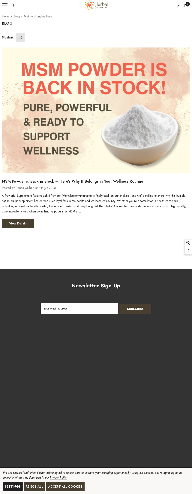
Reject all (34, 486)
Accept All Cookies (65, 486)
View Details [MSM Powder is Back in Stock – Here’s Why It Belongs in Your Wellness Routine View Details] (18, 223)
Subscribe (135, 308)
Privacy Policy (58, 477)
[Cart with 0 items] (186, 5)
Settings (13, 486)
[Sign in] (178, 5)
